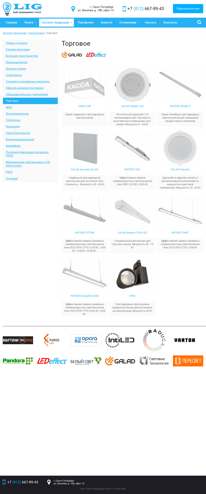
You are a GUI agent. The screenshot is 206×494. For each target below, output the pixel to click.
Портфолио (86, 22)
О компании (129, 22)
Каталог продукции (57, 22)
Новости (106, 22)
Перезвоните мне (188, 8)
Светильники (36, 33)
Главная (11, 22)
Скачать (150, 22)
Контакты (170, 22)
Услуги (30, 22)
